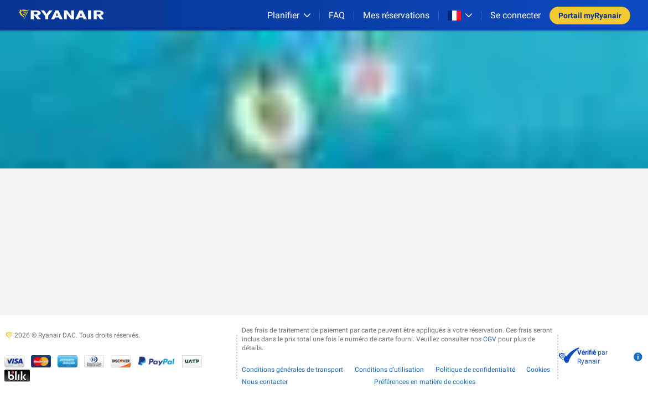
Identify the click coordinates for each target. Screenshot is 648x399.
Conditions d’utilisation (389, 370)
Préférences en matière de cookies (424, 382)
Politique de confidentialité (475, 370)
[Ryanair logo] (61, 15)
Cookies (538, 370)
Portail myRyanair (589, 15)
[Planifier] (288, 15)
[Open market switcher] (460, 15)
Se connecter (515, 15)
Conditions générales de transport (292, 370)
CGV (489, 339)
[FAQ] (337, 15)
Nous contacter (265, 382)
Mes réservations (396, 15)
